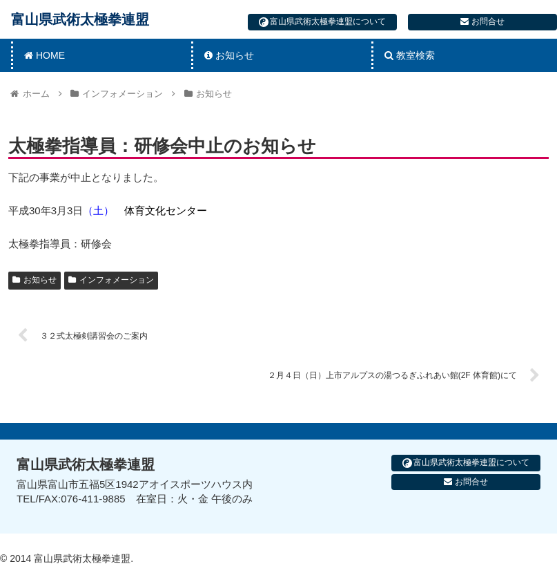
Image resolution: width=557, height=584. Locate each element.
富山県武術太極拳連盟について (322, 22)
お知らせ (34, 280)
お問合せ (482, 21)
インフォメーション (111, 280)
